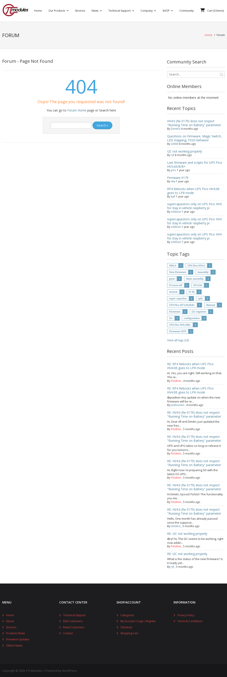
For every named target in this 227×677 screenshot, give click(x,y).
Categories (127, 614)
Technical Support (74, 614)
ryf (172, 154)
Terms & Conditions (189, 620)
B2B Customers (72, 620)
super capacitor (178, 297)
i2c (171, 317)
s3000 (174, 143)
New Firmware (177, 271)
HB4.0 (172, 264)
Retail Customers (73, 627)
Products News (15, 632)
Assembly (203, 271)
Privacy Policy (185, 614)
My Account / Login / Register (138, 620)
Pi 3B (192, 291)
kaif (173, 196)
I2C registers (199, 310)
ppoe (172, 278)
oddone (176, 211)
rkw (173, 181)
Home (208, 35)
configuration (192, 317)
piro (173, 169)
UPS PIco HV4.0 (196, 264)
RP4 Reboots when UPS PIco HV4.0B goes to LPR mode (193, 190)
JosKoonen (177, 404)
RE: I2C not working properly (187, 533)
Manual (210, 304)
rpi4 (200, 297)
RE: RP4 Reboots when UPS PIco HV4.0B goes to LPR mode (190, 365)
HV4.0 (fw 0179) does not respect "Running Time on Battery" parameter (194, 122)
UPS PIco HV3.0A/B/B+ (182, 304)
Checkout (126, 627)
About (10, 620)
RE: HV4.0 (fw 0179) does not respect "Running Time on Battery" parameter (194, 414)
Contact (68, 632)
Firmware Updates (17, 639)
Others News (14, 644)
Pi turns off (175, 284)
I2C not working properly (184, 151)
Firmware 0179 (177, 177)
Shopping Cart (129, 632)
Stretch (173, 291)
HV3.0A (197, 284)
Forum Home (76, 110)
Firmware (174, 310)
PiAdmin (176, 380)
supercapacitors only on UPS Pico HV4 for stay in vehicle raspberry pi (194, 205)
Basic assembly (195, 278)
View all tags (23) (178, 339)
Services (11, 627)
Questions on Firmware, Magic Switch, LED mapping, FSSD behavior (194, 137)
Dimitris (176, 128)
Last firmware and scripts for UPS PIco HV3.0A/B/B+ (194, 164)
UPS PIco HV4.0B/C (180, 324)
